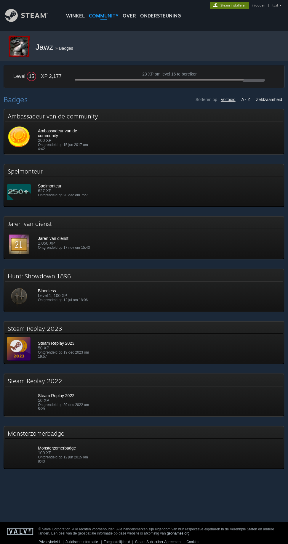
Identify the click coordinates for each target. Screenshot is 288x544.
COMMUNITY (104, 16)
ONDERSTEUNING (160, 16)
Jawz (45, 47)
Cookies (192, 542)
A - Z (245, 99)
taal (275, 5)
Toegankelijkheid (117, 542)
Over (129, 16)
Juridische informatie (81, 542)
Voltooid (228, 99)
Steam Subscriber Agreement (158, 542)
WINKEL (75, 16)
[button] (144, 132)
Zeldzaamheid (269, 99)
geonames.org (178, 533)
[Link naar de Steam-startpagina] (31, 20)
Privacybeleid (49, 542)
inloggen (258, 5)
